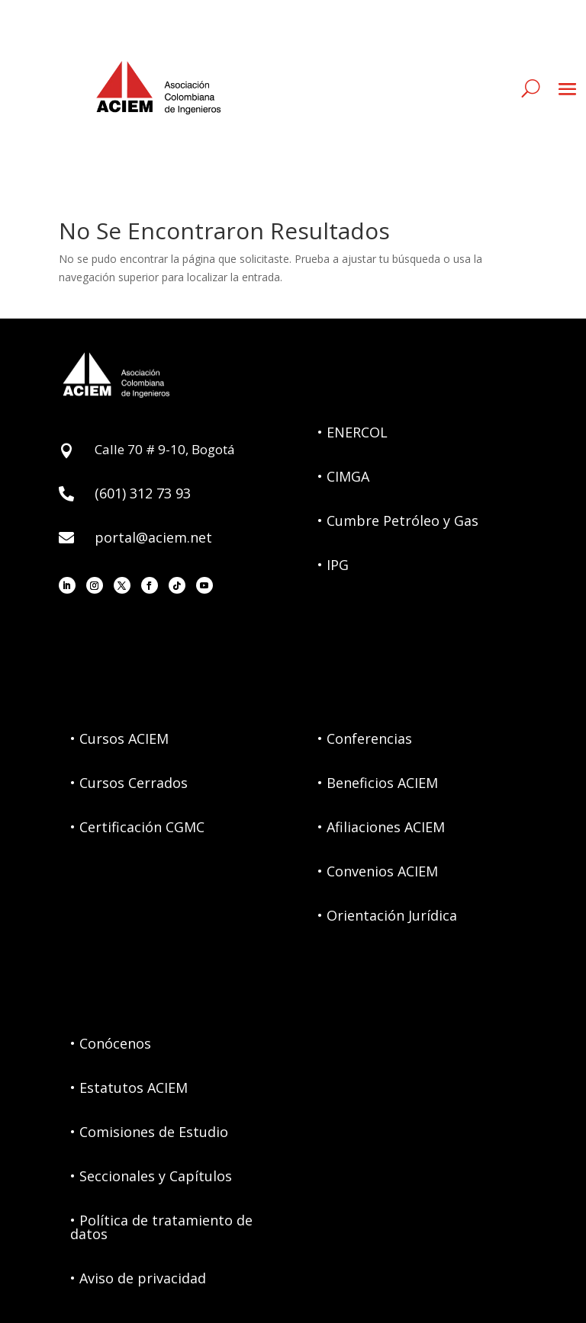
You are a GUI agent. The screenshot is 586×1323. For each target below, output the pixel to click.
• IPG (333, 565)
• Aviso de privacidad (138, 1278)
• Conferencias (364, 738)
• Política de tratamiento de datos (161, 1227)
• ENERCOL (352, 432)
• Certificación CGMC (137, 827)
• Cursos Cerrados (129, 783)
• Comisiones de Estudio (149, 1132)
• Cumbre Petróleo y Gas (397, 520)
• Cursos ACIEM (119, 738)
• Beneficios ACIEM (377, 783)
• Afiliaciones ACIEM (381, 827)
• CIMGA (343, 476)
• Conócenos (110, 1043)
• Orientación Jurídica (387, 915)
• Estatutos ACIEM (129, 1087)
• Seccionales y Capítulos (151, 1176)
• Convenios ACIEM (377, 871)
